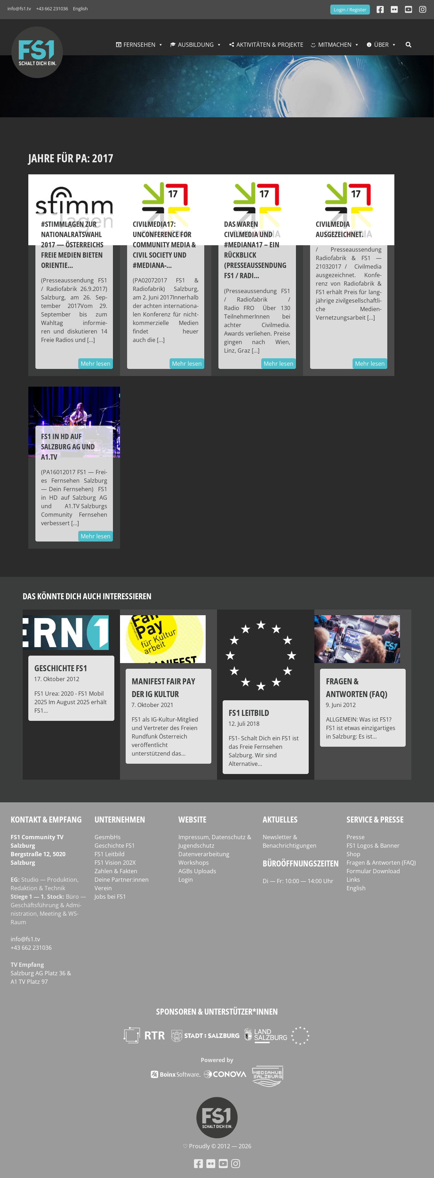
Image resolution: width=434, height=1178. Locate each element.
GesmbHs (108, 837)
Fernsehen (139, 45)
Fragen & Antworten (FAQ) (381, 862)
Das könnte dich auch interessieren (87, 596)
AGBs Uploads (197, 871)
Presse (356, 837)
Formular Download (373, 871)
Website (192, 819)
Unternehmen (120, 819)
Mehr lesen (95, 364)
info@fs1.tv (19, 8)
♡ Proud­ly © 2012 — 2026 (217, 1146)
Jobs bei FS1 (110, 897)
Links (353, 880)
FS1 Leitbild (110, 854)
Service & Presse (375, 819)
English (80, 8)
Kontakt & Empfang (46, 819)
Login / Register (350, 9)
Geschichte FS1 (115, 845)
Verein (103, 888)
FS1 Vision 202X (115, 862)
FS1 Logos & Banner (373, 845)
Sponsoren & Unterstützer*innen (217, 1011)
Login (185, 880)
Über (381, 45)
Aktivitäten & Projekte (269, 45)
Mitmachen (335, 45)
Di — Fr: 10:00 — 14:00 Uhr (298, 881)
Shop (353, 854)
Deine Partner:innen (122, 880)
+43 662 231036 (52, 8)
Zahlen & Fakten (116, 871)
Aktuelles (280, 819)
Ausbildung (196, 45)
